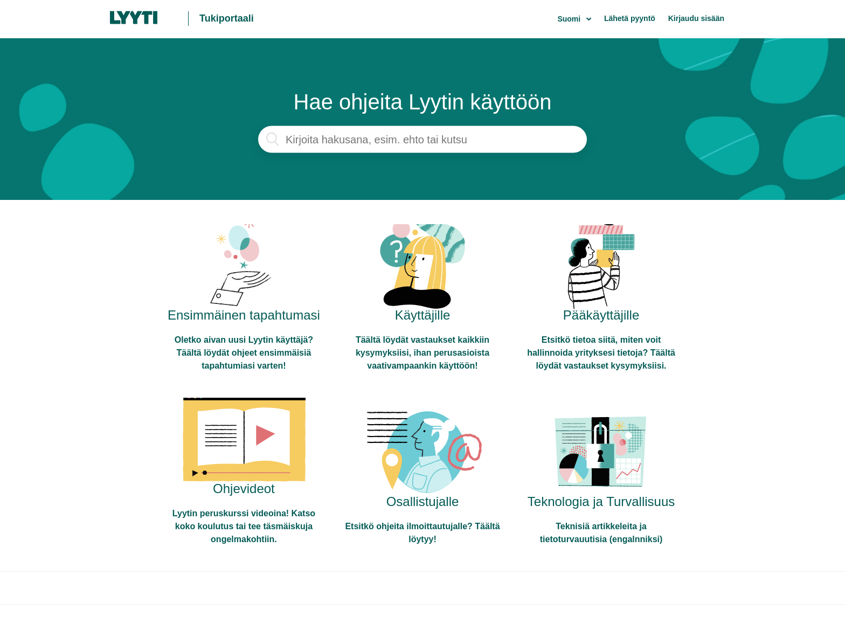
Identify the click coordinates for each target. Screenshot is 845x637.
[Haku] (422, 139)
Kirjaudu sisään (696, 18)
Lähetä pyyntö (629, 18)
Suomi (570, 19)
